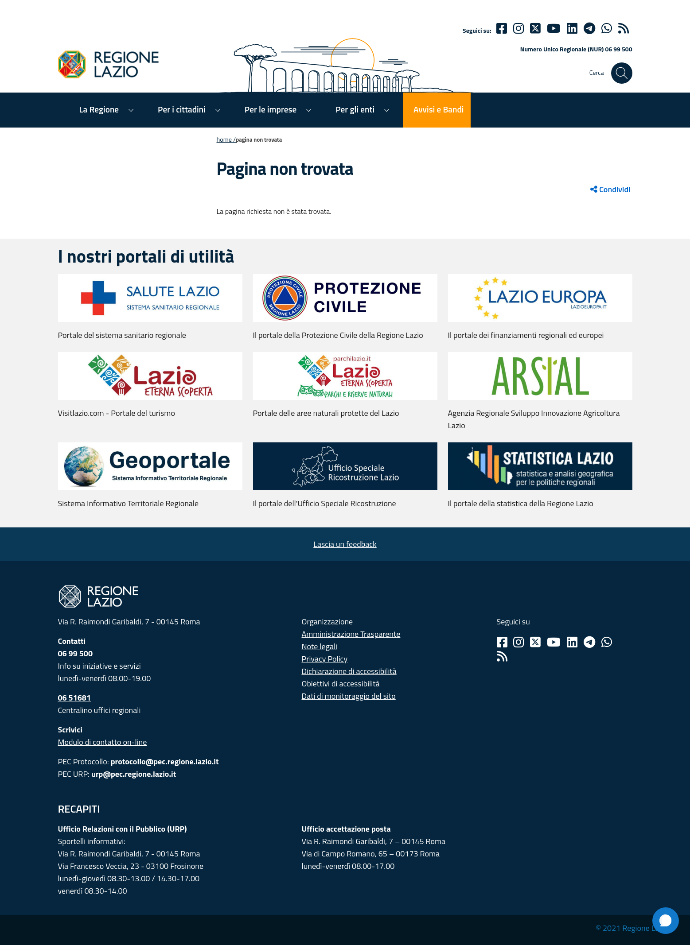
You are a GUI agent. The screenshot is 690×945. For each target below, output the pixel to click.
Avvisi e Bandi (438, 109)
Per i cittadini (182, 109)
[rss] (623, 28)
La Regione (99, 109)
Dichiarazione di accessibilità (349, 671)
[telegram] (589, 28)
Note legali (320, 646)
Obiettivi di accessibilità (341, 683)
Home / (226, 139)
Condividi (610, 189)
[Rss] (502, 656)
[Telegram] (589, 642)
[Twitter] (535, 28)
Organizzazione (327, 621)
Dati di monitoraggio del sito (349, 696)
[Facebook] (501, 28)
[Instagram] (518, 28)
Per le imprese (270, 109)
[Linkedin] (572, 28)
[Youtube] (554, 28)
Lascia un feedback (344, 544)
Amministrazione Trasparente (351, 634)
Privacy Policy (325, 659)
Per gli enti (354, 109)
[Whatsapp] (606, 28)
